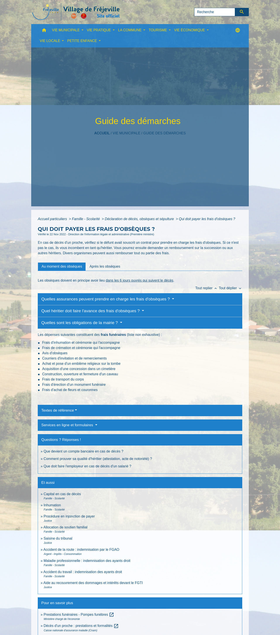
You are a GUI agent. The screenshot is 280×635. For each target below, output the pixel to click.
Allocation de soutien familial (65, 527)
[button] (44, 31)
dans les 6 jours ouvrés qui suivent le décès (139, 280)
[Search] (214, 12)
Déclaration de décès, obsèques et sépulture (140, 219)
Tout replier (207, 288)
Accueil (102, 133)
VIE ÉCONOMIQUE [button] (190, 30)
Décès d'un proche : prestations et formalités (81, 626)
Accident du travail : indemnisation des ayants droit (82, 572)
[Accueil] (76, 12)
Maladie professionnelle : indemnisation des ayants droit (87, 561)
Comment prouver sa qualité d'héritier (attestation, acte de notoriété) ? (98, 459)
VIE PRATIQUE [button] (99, 30)
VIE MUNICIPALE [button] (66, 30)
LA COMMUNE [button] (130, 30)
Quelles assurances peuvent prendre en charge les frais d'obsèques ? (106, 299)
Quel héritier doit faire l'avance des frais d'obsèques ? (91, 311)
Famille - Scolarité (86, 219)
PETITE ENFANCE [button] (82, 41)
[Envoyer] (242, 12)
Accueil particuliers (53, 219)
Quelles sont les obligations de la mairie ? (80, 322)
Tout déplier (230, 288)
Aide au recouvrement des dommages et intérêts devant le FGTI (93, 583)
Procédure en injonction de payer (69, 516)
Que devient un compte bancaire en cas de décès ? (84, 451)
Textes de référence (57, 410)
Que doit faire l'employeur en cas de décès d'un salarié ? (87, 466)
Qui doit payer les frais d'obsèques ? (207, 219)
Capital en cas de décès (62, 494)
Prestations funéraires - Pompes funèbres (79, 614)
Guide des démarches (164, 133)
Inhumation (52, 505)
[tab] (62, 266)
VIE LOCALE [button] (50, 41)
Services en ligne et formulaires (67, 425)
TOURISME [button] (158, 30)
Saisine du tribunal (58, 538)
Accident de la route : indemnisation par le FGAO (81, 549)
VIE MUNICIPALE (126, 133)
